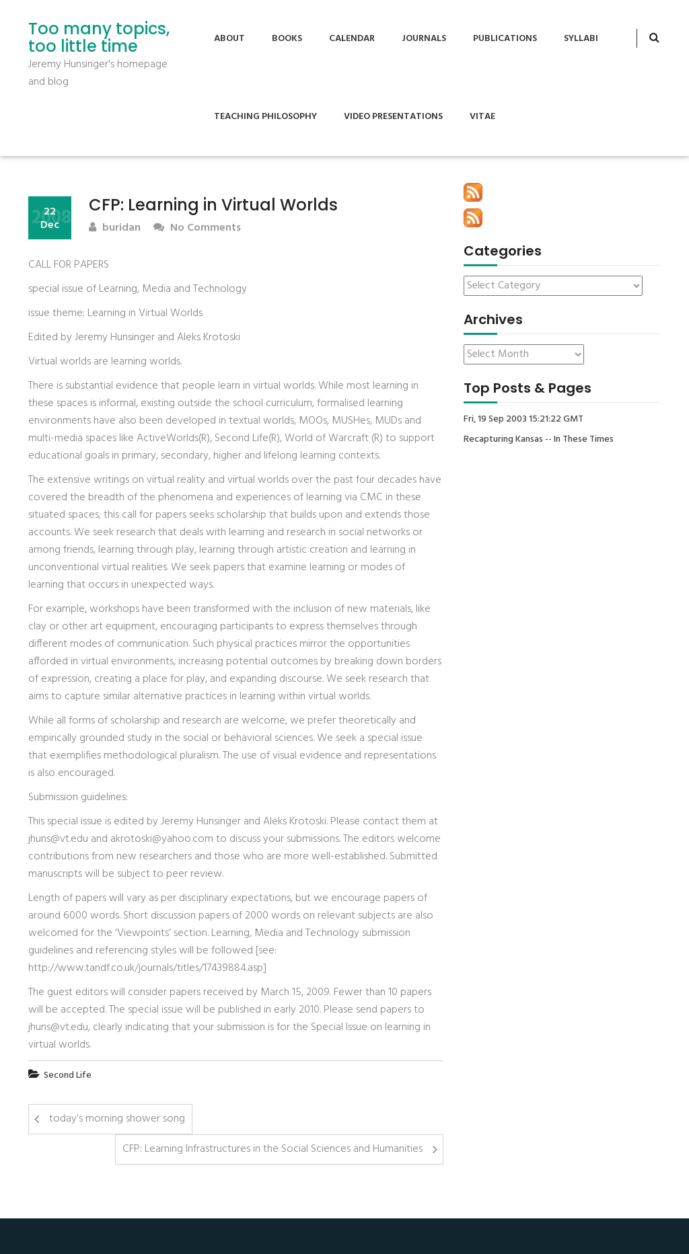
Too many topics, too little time (99, 38)
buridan (115, 228)
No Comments (197, 228)
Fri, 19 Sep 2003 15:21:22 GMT (523, 419)
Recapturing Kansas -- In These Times (539, 439)
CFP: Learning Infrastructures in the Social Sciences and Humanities (272, 1149)
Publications (505, 38)
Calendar (352, 38)
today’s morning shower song (117, 1119)
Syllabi (581, 38)
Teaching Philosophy (265, 116)
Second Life (68, 1075)
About (229, 38)
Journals (424, 38)
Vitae (482, 116)
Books (287, 38)
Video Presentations (393, 116)
